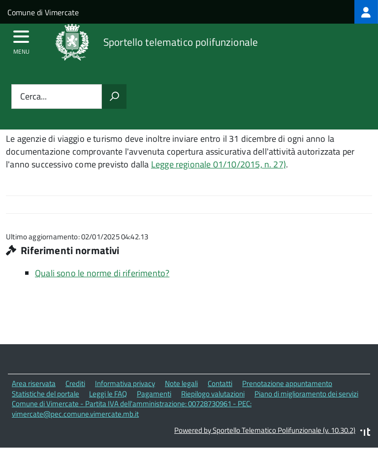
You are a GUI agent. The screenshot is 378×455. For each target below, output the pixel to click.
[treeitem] (366, 12)
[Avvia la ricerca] (114, 96)
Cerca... (33, 97)
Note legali (181, 383)
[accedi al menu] (21, 40)
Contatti (220, 383)
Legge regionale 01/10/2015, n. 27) (218, 164)
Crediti (75, 383)
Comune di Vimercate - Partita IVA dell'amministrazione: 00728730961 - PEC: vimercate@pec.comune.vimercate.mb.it (132, 409)
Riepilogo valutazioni (213, 393)
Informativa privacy (125, 383)
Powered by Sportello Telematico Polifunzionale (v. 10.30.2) (264, 430)
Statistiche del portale (45, 393)
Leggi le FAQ (108, 393)
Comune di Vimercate (43, 12)
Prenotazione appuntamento (287, 383)
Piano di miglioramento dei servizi (306, 393)
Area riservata (34, 383)
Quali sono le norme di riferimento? (102, 273)
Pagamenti (154, 393)
